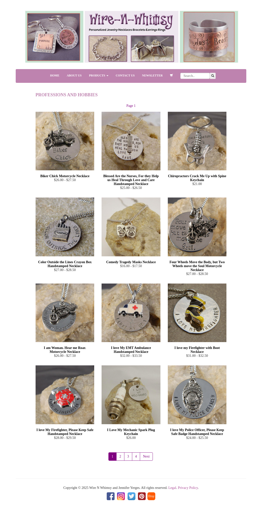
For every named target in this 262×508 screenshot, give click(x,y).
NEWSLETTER (152, 75)
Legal (172, 488)
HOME (54, 75)
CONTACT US (125, 75)
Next (146, 456)
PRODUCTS (98, 75)
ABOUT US (74, 75)
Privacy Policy (188, 488)
